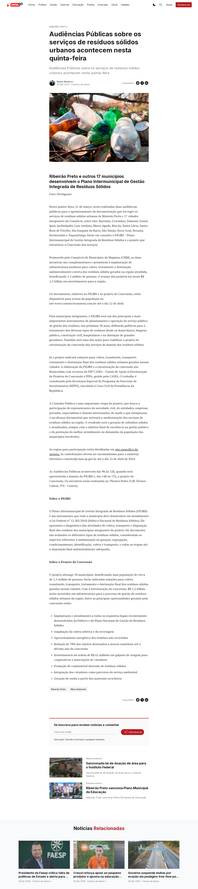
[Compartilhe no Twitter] (138, 83)
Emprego (103, 4)
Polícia (90, 4)
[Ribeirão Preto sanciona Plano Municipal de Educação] (65, 790)
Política (42, 4)
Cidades (125, 4)
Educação (78, 4)
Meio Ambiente (78, 689)
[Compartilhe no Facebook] (142, 83)
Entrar (169, 5)
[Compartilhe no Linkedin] (146, 83)
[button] (154, 5)
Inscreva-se (184, 5)
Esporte (64, 4)
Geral (114, 4)
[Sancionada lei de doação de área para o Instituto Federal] (65, 768)
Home (31, 4)
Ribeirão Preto (58, 26)
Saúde (53, 4)
